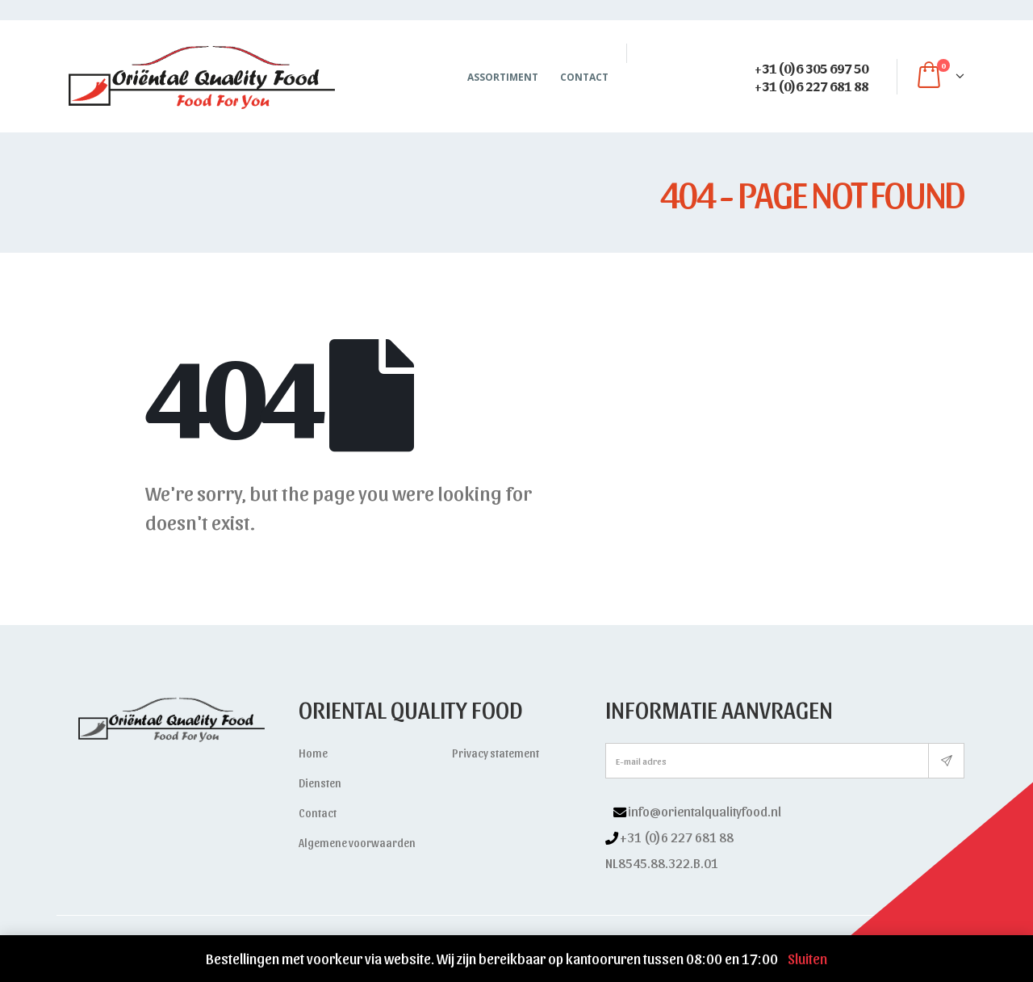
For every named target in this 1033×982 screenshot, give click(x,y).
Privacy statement (495, 753)
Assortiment (502, 77)
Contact (584, 77)
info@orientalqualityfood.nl (704, 811)
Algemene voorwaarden (357, 843)
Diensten (320, 783)
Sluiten (807, 958)
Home (313, 753)
